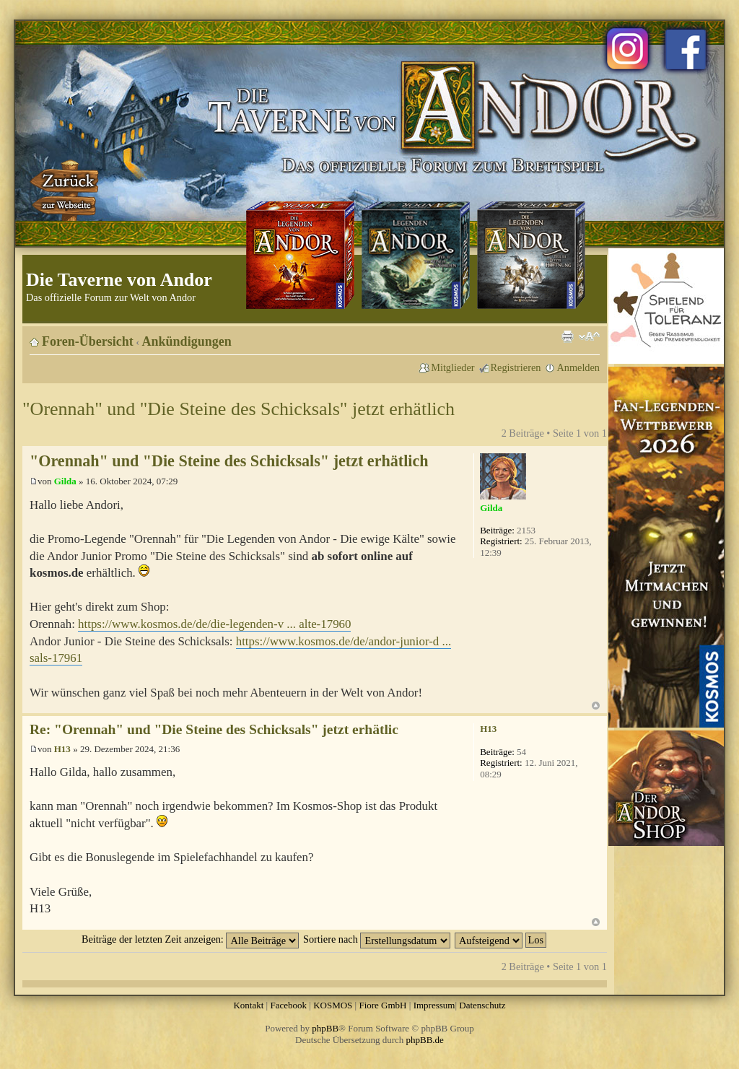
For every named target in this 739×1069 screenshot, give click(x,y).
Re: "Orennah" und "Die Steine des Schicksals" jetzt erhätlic (214, 729)
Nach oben (596, 706)
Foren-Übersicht (88, 341)
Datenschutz (482, 1005)
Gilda (65, 481)
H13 (62, 748)
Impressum (434, 1005)
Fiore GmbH (382, 1005)
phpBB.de (425, 1039)
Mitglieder (452, 367)
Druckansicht (567, 336)
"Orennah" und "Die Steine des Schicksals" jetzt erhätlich (238, 408)
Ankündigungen (187, 341)
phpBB (325, 1028)
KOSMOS (332, 1005)
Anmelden (578, 367)
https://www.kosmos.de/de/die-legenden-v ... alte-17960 (214, 624)
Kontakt (248, 1005)
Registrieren (516, 367)
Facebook (288, 1005)
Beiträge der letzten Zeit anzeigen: (190, 939)
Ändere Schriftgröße (589, 336)
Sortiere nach (376, 939)
